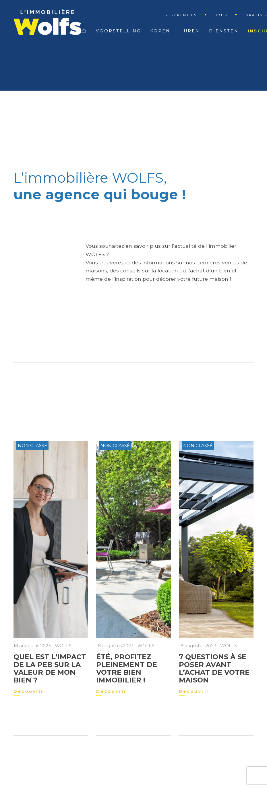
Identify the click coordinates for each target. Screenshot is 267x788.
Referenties (181, 15)
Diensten (224, 31)
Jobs (221, 15)
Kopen (160, 31)
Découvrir (28, 691)
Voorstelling (118, 31)
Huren (189, 31)
